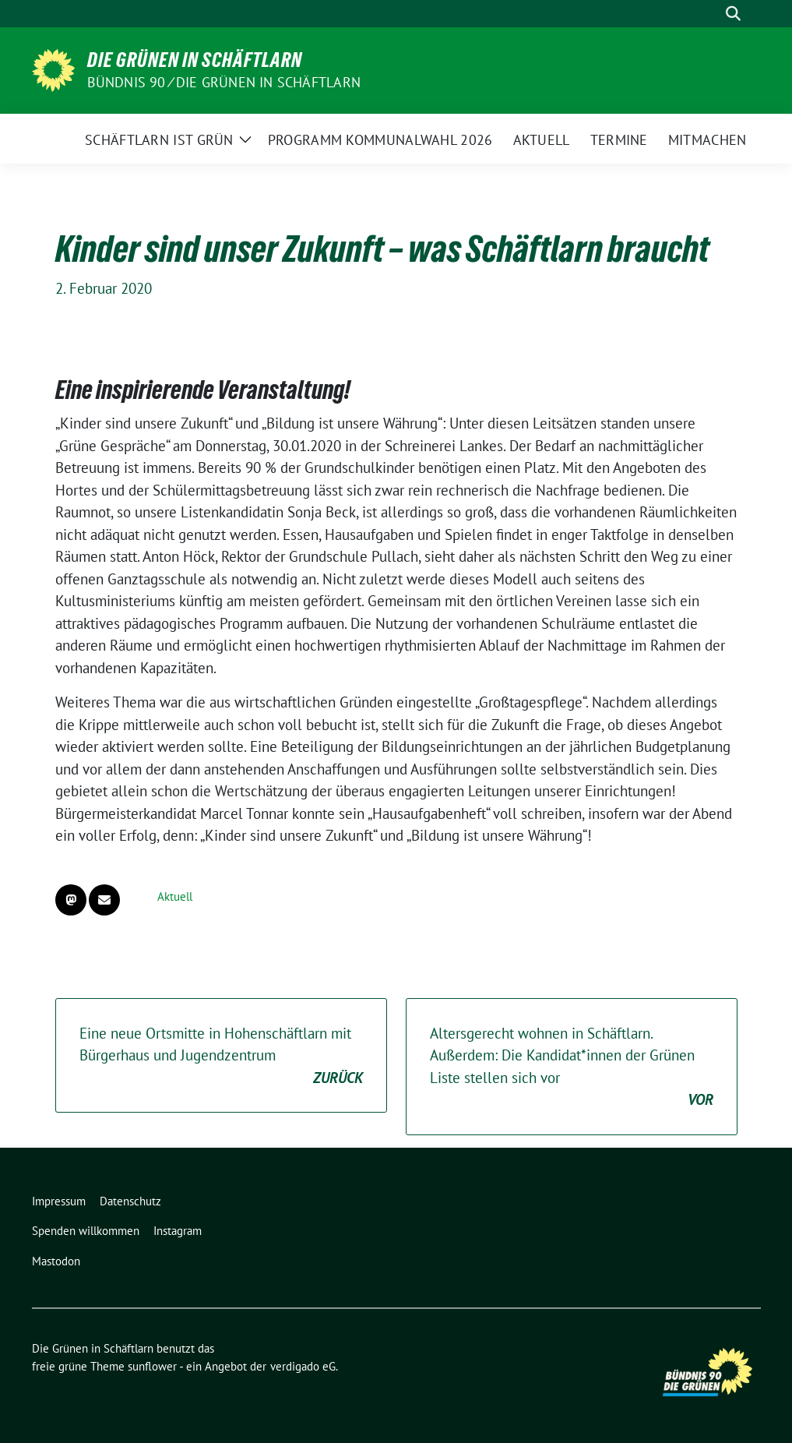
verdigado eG (303, 1366)
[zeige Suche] (733, 13)
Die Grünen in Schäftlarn (194, 60)
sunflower (152, 1366)
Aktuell (174, 896)
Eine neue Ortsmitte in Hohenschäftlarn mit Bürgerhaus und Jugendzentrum (221, 1056)
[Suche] (711, 13)
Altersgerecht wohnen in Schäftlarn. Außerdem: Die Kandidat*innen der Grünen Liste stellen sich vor (571, 1067)
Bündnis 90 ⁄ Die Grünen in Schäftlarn (224, 82)
